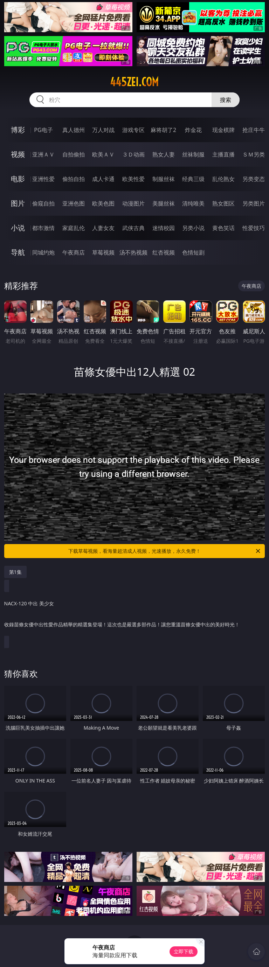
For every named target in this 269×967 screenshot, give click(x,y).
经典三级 (193, 179)
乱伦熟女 (223, 179)
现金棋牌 (223, 130)
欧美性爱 (133, 179)
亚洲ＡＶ (43, 154)
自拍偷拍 (73, 154)
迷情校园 (163, 228)
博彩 (18, 129)
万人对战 (103, 130)
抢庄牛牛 (253, 130)
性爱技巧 (253, 228)
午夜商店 (73, 252)
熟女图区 (223, 203)
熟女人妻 (163, 154)
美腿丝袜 (163, 203)
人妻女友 (103, 228)
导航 (18, 252)
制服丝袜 (163, 179)
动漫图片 (133, 203)
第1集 (15, 572)
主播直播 (223, 154)
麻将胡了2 (163, 130)
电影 (18, 178)
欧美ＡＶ (103, 154)
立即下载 (183, 951)
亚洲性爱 (43, 179)
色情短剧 (193, 252)
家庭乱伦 (73, 228)
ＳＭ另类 (253, 154)
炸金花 (193, 130)
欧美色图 (103, 203)
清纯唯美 (193, 203)
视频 (18, 154)
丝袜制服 (193, 154)
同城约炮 (43, 252)
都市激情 (43, 228)
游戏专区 (133, 130)
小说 (18, 227)
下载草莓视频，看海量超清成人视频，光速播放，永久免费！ (164, 551)
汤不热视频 (133, 252)
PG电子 (43, 130)
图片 (18, 203)
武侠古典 (133, 228)
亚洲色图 (73, 203)
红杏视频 (163, 252)
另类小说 (193, 228)
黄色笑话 (223, 228)
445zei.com (134, 82)
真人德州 (73, 130)
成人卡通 (103, 179)
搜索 (225, 100)
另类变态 (253, 179)
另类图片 (253, 203)
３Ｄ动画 (133, 154)
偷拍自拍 (73, 179)
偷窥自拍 (43, 203)
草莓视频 (103, 252)
